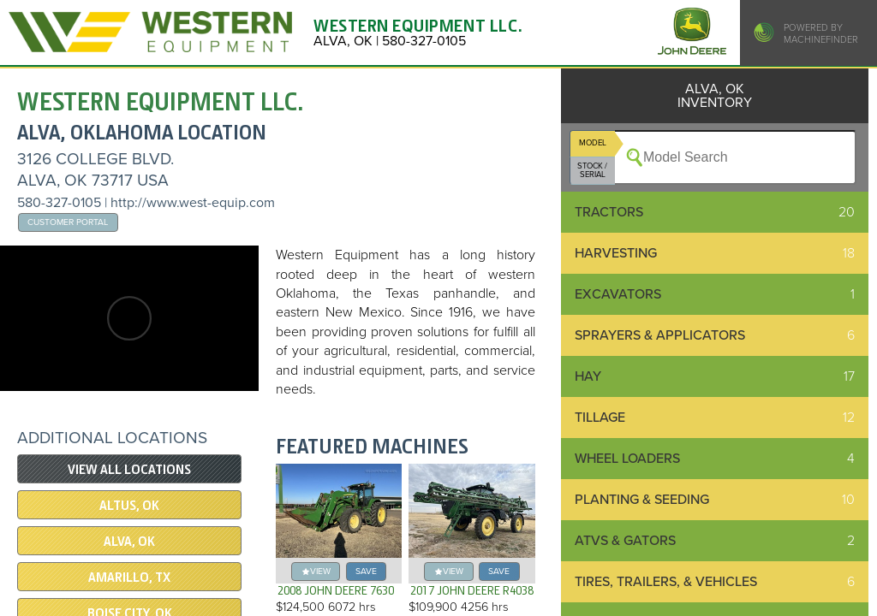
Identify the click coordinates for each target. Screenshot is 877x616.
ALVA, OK (129, 541)
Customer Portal (67, 222)
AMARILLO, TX (129, 577)
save (366, 571)
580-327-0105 (59, 202)
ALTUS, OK (129, 505)
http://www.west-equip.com (192, 202)
